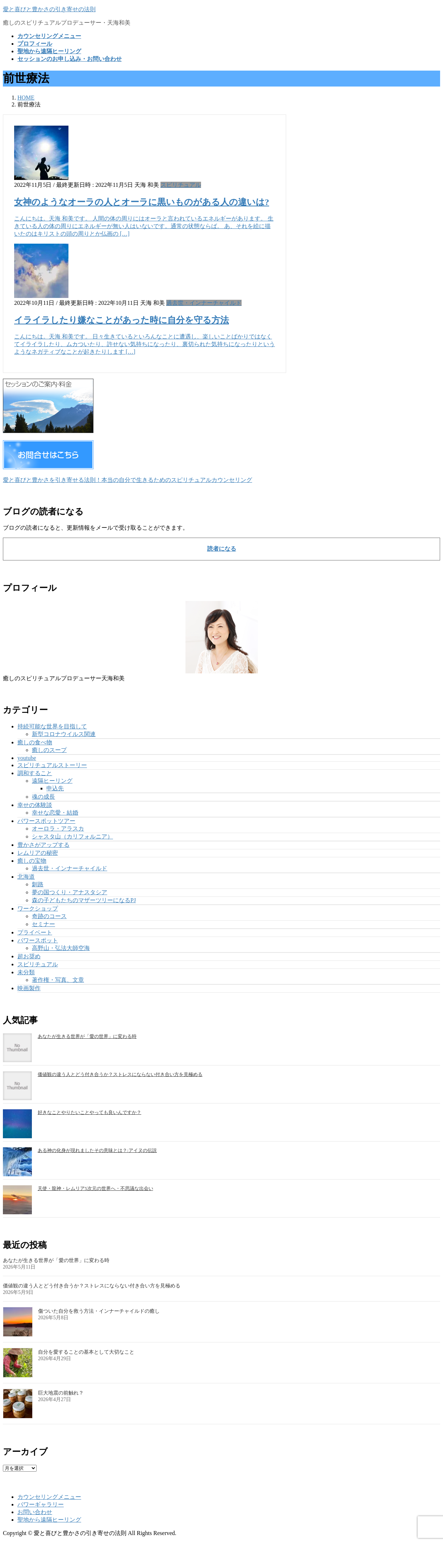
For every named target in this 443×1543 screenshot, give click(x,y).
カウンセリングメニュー (49, 1497)
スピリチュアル (180, 185)
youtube (26, 758)
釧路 (37, 884)
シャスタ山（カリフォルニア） (72, 836)
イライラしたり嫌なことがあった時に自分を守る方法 (121, 320)
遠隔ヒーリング (52, 781)
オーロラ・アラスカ (58, 828)
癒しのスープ (49, 750)
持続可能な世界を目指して (52, 726)
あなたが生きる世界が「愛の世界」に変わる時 (87, 1036)
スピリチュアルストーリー (52, 765)
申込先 (55, 788)
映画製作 (29, 988)
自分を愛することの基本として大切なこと (86, 1352)
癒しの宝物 (31, 861)
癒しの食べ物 (34, 742)
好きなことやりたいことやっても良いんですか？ (89, 1112)
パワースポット (37, 940)
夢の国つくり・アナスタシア (69, 892)
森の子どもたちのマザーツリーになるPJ (84, 900)
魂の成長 (43, 797)
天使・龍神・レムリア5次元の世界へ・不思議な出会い (95, 1188)
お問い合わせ (34, 1512)
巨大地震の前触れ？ (61, 1393)
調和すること (34, 773)
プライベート (34, 932)
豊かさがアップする (43, 845)
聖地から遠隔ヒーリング (49, 1520)
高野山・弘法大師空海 (61, 948)
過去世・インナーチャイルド (204, 303)
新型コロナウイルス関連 (64, 734)
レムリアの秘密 (37, 853)
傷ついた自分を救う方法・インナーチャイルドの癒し (99, 1311)
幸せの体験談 (34, 805)
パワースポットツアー (46, 821)
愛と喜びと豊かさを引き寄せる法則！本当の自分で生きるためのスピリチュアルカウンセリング (127, 480)
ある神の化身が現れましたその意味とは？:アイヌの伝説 (97, 1150)
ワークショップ (37, 908)
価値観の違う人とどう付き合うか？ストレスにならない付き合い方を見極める (120, 1074)
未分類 (26, 972)
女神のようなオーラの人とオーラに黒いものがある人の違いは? (141, 202)
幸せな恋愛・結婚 (55, 813)
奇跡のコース (49, 916)
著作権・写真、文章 (58, 980)
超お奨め (29, 956)
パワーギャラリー (40, 1504)
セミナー (43, 924)
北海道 (26, 877)
